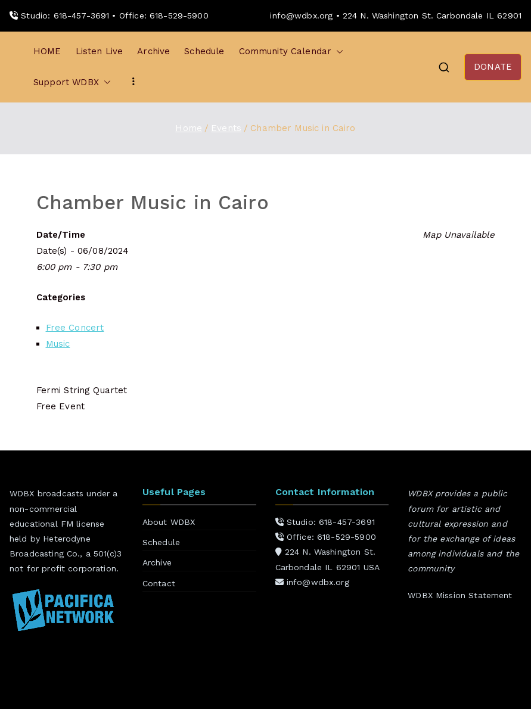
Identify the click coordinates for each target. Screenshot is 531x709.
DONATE (493, 66)
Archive (153, 51)
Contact (158, 583)
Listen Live (99, 51)
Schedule (204, 51)
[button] (337, 51)
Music (58, 343)
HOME (47, 51)
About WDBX (168, 522)
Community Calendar (291, 51)
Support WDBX (72, 82)
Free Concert (75, 327)
